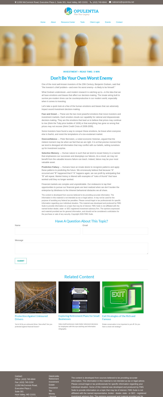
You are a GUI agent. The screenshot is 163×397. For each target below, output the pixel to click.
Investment (54, 382)
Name (17, 225)
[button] (43, 22)
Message (19, 240)
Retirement (54, 379)
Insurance (53, 388)
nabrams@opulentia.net (121, 2)
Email (85, 225)
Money (52, 394)
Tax (50, 391)
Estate (52, 385)
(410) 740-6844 (98, 2)
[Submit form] (21, 261)
